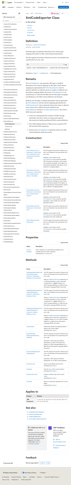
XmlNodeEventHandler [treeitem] (10, 169)
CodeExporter (44, 73)
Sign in (67, 2)
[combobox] (11, 17)
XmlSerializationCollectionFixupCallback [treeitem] (12, 194)
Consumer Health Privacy (51, 477)
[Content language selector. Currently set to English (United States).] (10, 472)
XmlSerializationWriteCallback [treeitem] (12, 215)
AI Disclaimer (5, 477)
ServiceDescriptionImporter (50, 110)
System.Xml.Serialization (39, 45)
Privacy (39, 477)
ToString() (29, 381)
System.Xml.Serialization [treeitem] (10, 24)
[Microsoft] (3, 2)
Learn (27, 13)
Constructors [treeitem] (8, 126)
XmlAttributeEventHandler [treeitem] (11, 111)
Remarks (29, 28)
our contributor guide (34, 443)
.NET (32, 13)
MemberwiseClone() (32, 374)
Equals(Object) (30, 326)
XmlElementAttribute (54, 279)
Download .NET (63, 7)
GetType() (29, 369)
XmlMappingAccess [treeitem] (9, 155)
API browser (38, 13)
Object (35, 73)
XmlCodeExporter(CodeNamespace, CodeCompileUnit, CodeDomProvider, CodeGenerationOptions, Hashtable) (34, 154)
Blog (24, 477)
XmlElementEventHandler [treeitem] (10, 142)
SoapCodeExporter (35, 416)
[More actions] (67, 13)
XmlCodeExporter (33, 83)
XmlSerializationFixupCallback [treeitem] (12, 197)
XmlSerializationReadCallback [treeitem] (11, 202)
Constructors (30, 30)
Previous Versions (16, 477)
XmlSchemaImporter (51, 88)
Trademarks (14, 479)
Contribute (32, 477)
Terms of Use (5, 479)
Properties (30, 32)
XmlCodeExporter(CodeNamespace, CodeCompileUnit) (34, 208)
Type (50, 369)
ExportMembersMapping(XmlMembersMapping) (33, 335)
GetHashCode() (31, 364)
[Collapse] (19, 13)
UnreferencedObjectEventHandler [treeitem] (12, 86)
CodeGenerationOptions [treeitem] (10, 29)
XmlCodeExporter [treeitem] (10, 124)
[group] (47, 68)
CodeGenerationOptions (36, 412)
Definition (29, 25)
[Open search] (62, 2)
